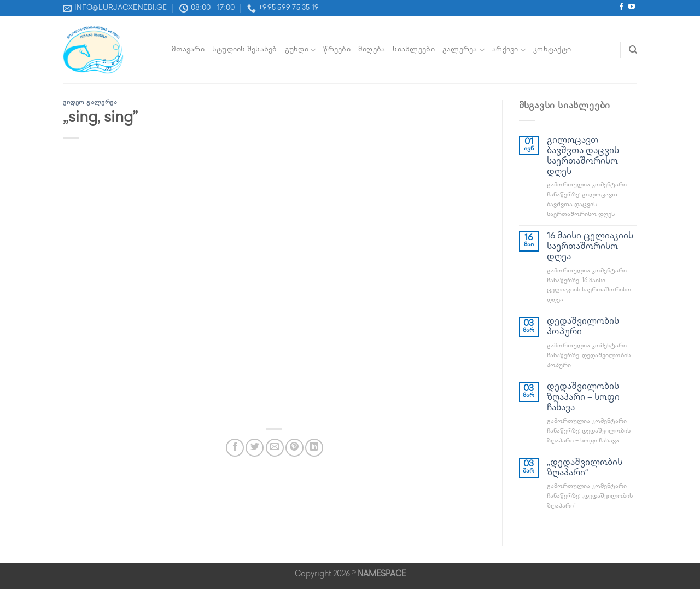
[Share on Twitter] (255, 448)
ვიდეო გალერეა (90, 103)
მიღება (372, 50)
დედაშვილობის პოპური (583, 327)
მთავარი (188, 50)
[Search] (633, 49)
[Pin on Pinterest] (294, 448)
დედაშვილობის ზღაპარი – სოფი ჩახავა (583, 397)
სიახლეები (413, 50)
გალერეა (463, 50)
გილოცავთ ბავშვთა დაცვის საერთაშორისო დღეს (583, 156)
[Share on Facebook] (235, 448)
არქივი (509, 50)
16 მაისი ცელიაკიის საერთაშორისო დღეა (590, 247)
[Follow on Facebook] (621, 7)
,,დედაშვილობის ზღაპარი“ (584, 468)
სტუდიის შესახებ (244, 50)
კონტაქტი (552, 50)
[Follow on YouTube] (631, 7)
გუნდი (300, 50)
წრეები (337, 50)
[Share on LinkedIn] (314, 448)
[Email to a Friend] (275, 448)
